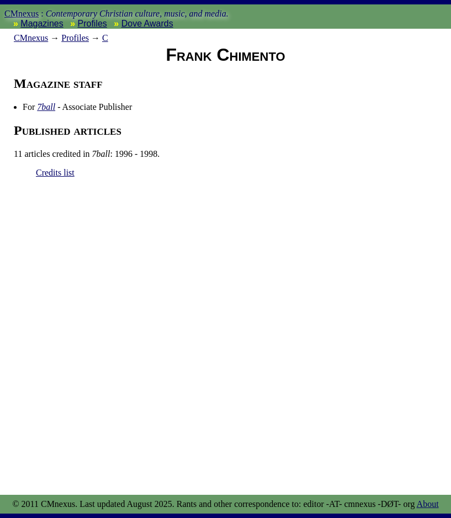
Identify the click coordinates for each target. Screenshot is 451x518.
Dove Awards (147, 23)
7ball (46, 107)
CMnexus (21, 13)
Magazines (41, 23)
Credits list (55, 172)
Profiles (92, 23)
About (428, 504)
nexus (31, 38)
